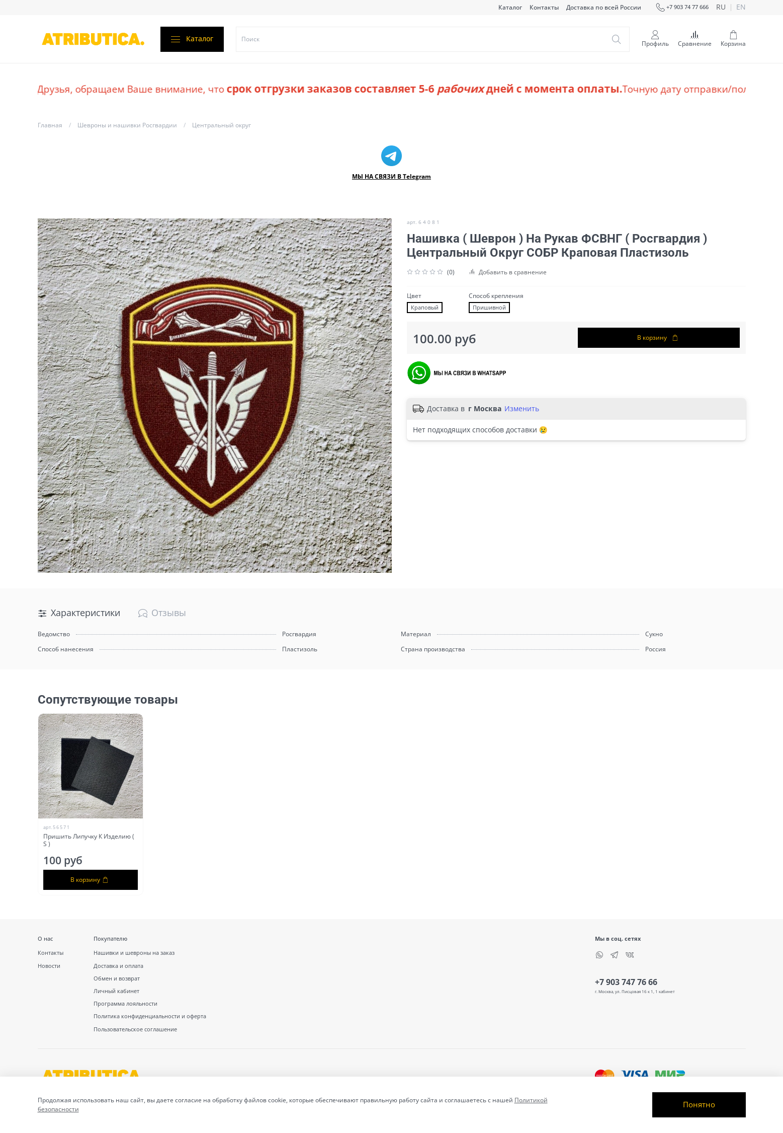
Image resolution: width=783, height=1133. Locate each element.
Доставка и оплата (118, 965)
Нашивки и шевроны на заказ (134, 952)
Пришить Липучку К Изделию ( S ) (88, 840)
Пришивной (489, 307)
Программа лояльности (125, 1003)
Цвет (414, 295)
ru (721, 7)
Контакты (544, 7)
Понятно (699, 1104)
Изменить (521, 408)
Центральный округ (221, 125)
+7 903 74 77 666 (682, 8)
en (741, 7)
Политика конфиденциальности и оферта (150, 1016)
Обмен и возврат (117, 978)
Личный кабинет (116, 991)
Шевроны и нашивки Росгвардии (127, 125)
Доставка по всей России (603, 7)
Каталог (510, 7)
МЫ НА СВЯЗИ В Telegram (391, 176)
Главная (50, 125)
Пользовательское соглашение (135, 1029)
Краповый (425, 307)
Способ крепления (496, 295)
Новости (49, 965)
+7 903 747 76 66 (626, 982)
